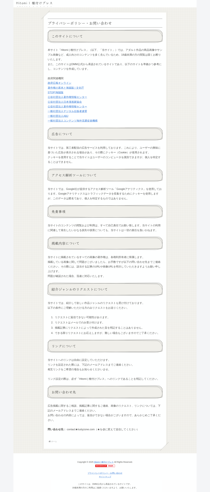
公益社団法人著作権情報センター (67, 97)
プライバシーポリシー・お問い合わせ (105, 473)
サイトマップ (105, 477)
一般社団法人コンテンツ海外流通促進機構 (73, 120)
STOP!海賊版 (55, 92)
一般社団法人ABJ (58, 116)
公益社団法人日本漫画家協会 (65, 101)
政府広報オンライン (59, 83)
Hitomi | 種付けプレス (104, 462)
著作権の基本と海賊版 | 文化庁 (66, 87)
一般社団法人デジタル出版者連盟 (67, 111)
